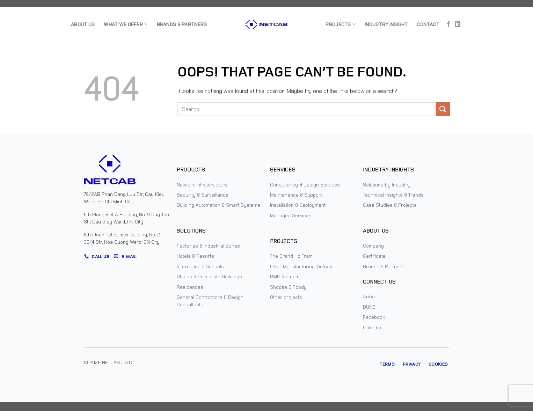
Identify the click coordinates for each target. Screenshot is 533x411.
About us (83, 24)
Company (373, 245)
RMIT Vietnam (284, 276)
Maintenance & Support (296, 194)
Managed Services (291, 215)
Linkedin (372, 327)
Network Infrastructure (202, 184)
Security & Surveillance (202, 194)
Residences (190, 287)
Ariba (369, 296)
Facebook (374, 317)
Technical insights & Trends (393, 194)
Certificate (374, 255)
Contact (428, 24)
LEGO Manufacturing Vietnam (302, 266)
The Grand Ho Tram (291, 255)
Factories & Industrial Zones (208, 245)
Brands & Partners (182, 24)
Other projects (286, 297)
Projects (341, 24)
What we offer (125, 24)
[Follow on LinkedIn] (457, 24)
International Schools (200, 266)
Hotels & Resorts (195, 255)
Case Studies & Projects (390, 204)
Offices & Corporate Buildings (209, 276)
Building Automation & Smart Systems (218, 204)
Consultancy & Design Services (305, 184)
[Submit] (443, 109)
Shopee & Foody (288, 287)
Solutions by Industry (386, 184)
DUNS (369, 306)
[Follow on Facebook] (448, 24)
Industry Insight (386, 24)
